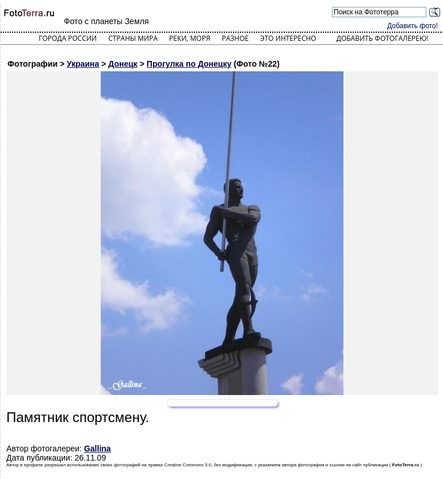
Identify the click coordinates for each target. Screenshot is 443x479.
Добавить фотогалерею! (383, 38)
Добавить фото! (412, 26)
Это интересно (288, 38)
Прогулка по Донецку (189, 63)
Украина (83, 63)
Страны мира (133, 38)
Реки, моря (189, 38)
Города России (68, 38)
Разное (235, 38)
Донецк (123, 63)
